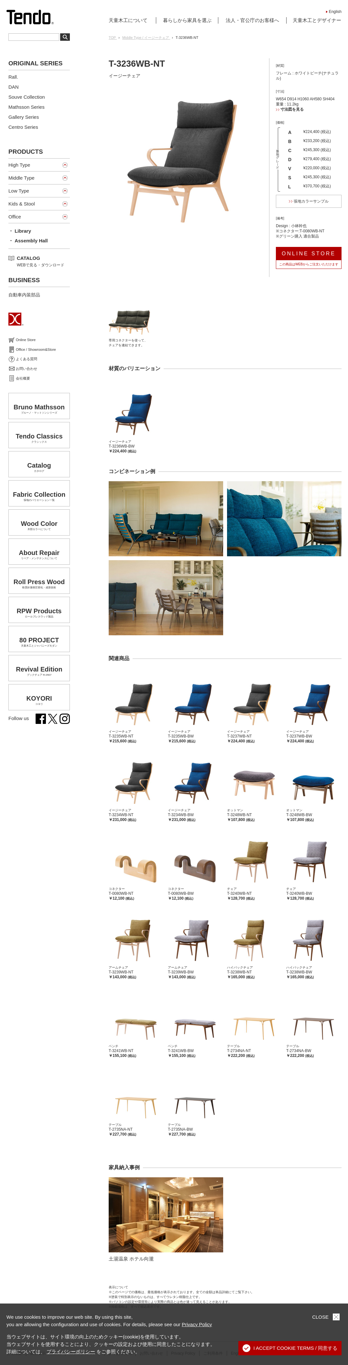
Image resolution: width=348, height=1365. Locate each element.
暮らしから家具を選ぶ (187, 20)
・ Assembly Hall (28, 240)
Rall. (13, 77)
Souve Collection (26, 97)
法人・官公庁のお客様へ (252, 20)
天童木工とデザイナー (317, 20)
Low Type (18, 191)
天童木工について (128, 20)
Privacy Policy (197, 1324)
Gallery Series (23, 117)
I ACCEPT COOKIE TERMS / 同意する (290, 1348)
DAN (13, 87)
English (335, 11)
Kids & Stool (21, 203)
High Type (19, 165)
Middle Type (21, 178)
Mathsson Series (26, 107)
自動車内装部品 (24, 294)
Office (14, 216)
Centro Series (23, 127)
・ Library (19, 231)
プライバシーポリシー (71, 1351)
